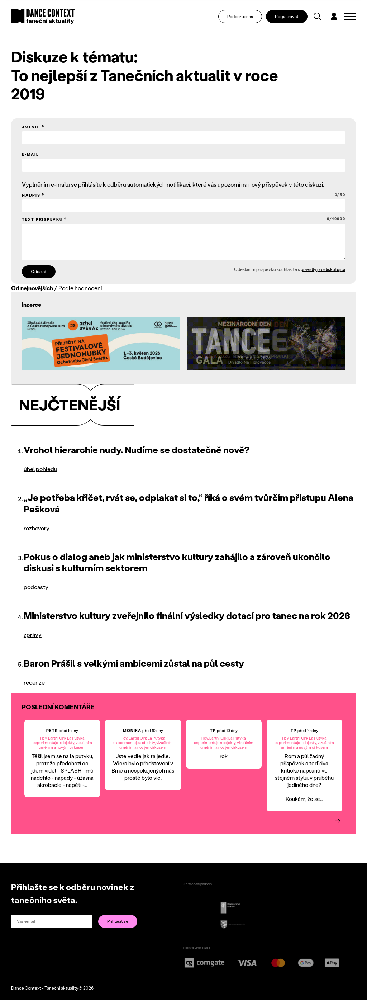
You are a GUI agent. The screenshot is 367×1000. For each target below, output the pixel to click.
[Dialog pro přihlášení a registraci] (334, 16)
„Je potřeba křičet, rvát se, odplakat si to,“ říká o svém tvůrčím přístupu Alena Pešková (188, 503)
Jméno (31, 127)
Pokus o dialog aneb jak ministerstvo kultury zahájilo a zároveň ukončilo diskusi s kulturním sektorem (177, 562)
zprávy (33, 634)
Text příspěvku (183, 219)
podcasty (36, 587)
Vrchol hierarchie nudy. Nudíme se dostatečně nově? (136, 449)
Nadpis (183, 195)
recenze (34, 682)
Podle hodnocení (80, 288)
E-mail (30, 154)
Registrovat (287, 16)
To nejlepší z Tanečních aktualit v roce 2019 (144, 84)
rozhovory (36, 528)
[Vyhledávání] (317, 16)
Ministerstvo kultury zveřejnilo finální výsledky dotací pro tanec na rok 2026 (187, 615)
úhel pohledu (40, 469)
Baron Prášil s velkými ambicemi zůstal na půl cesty (134, 663)
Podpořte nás (240, 16)
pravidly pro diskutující (323, 269)
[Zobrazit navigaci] (350, 16)
